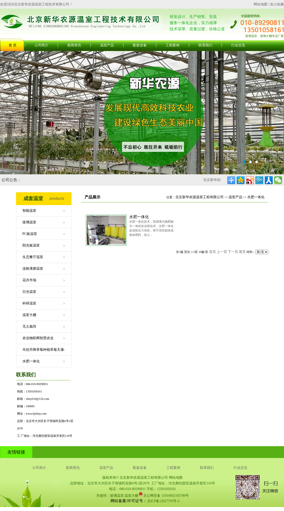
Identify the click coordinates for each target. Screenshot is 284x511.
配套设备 (140, 45)
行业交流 (238, 45)
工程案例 (172, 45)
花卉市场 (29, 280)
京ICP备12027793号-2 (163, 501)
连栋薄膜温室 (32, 268)
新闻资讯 (74, 45)
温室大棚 (29, 315)
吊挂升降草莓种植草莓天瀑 (43, 350)
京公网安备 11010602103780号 (163, 494)
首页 (212, 252)
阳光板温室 (31, 245)
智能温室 (29, 210)
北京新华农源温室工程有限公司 (199, 197)
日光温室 (29, 292)
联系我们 (205, 45)
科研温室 (29, 303)
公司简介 (41, 45)
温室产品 (107, 45)
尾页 (242, 252)
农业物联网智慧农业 (37, 338)
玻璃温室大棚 (142, 112)
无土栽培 (29, 326)
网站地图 (260, 4)
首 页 (13, 45)
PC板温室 (29, 234)
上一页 (222, 252)
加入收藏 (277, 4)
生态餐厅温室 (32, 257)
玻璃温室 (29, 222)
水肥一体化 (31, 361)
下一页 (233, 252)
